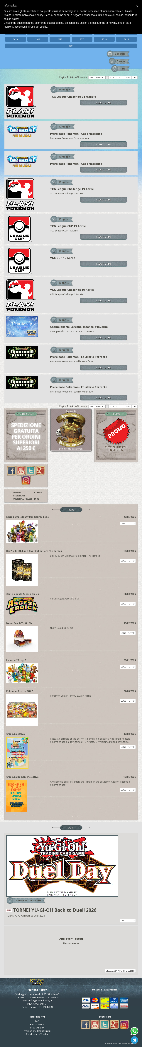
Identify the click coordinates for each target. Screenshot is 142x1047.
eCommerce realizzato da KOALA (121, 1043)
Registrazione (37, 1024)
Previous (100, 77)
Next (128, 77)
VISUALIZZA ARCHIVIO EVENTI (120, 970)
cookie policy (11, 18)
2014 (71, 45)
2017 (82, 39)
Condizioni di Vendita (37, 1034)
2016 (104, 39)
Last (134, 77)
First (91, 77)
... (123, 77)
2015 (126, 39)
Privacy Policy (37, 1027)
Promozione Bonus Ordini (37, 1031)
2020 (15, 39)
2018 (60, 39)
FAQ (37, 1021)
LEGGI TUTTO (103, 102)
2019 (38, 39)
